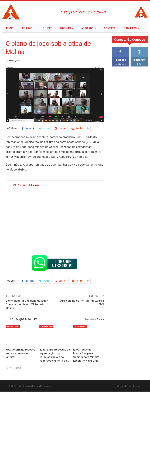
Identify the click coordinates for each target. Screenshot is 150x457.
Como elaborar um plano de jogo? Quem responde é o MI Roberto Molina (27, 304)
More (127, 28)
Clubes (47, 28)
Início (9, 28)
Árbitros (87, 28)
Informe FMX (12, 326)
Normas (65, 28)
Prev (10, 368)
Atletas (27, 28)
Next (19, 368)
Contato (110, 28)
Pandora (137, 386)
